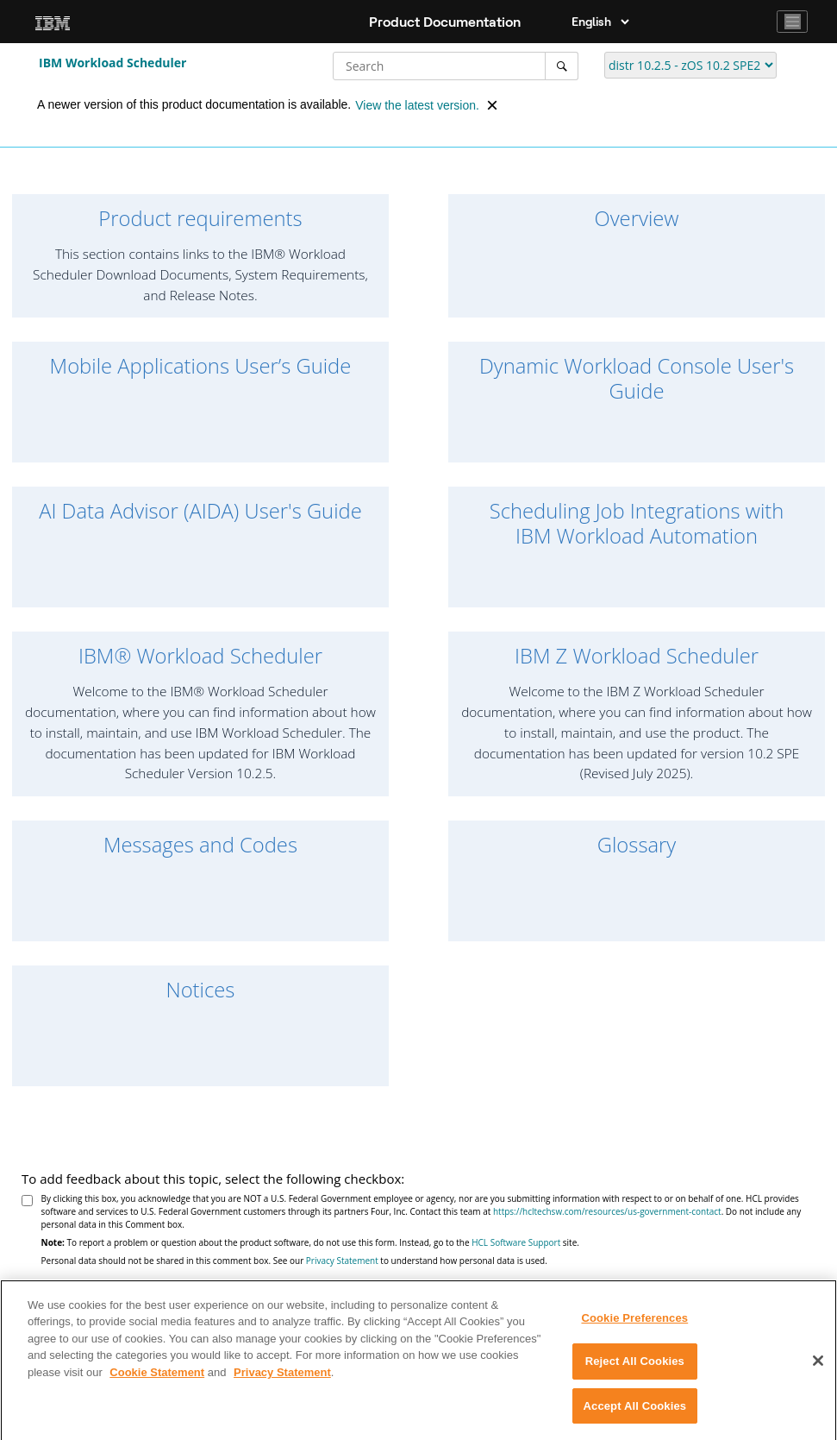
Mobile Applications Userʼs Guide (201, 366)
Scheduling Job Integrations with (636, 523)
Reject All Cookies (634, 1367)
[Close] (818, 1367)
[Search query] (455, 65)
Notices (200, 990)
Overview (637, 218)
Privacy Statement (342, 1260)
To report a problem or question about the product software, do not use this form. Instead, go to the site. (310, 1242)
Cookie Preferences (634, 1323)
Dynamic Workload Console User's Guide (636, 378)
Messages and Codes (200, 845)
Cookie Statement (156, 1378)
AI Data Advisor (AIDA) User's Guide (200, 511)
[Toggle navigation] (792, 21)
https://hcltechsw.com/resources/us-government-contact (607, 1211)
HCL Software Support (516, 1242)
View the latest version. (417, 105)
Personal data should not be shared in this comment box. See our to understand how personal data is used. (294, 1260)
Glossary (637, 845)
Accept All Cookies (635, 1412)
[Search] (561, 65)
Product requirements (200, 218)
